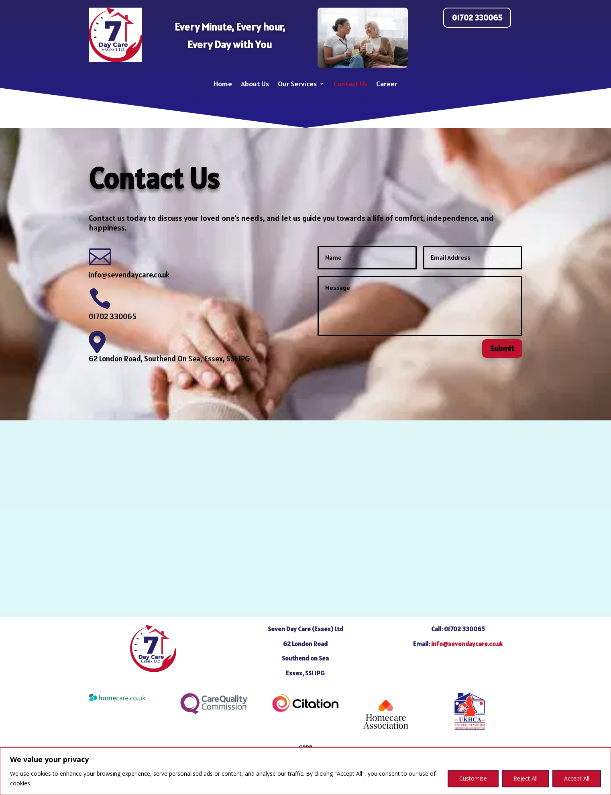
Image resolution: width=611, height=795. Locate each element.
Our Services (297, 83)
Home (223, 83)
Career (386, 83)
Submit (502, 348)
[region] (305, 771)
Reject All (525, 778)
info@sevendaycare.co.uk (129, 274)
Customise (473, 778)
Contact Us (350, 83)
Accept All (576, 778)
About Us (255, 83)
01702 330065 (477, 17)
